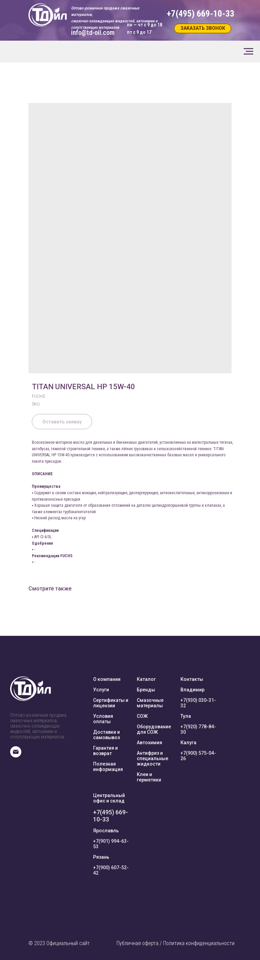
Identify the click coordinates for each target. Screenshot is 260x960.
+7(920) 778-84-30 (198, 729)
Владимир (192, 689)
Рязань (101, 857)
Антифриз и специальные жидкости (152, 758)
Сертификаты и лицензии (110, 702)
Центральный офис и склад (109, 798)
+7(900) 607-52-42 (111, 870)
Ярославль (106, 830)
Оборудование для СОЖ (154, 729)
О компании (107, 679)
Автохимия (149, 742)
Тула (185, 716)
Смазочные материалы (150, 702)
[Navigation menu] (248, 51)
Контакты (191, 679)
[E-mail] (15, 755)
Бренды (146, 689)
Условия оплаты (103, 718)
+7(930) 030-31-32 (198, 702)
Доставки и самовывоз (106, 734)
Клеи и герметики (149, 777)
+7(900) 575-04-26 (198, 755)
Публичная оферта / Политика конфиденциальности (175, 943)
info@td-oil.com (92, 32)
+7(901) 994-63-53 (111, 843)
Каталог (146, 679)
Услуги (101, 689)
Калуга (188, 742)
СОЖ (142, 716)
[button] (202, 28)
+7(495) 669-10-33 (110, 816)
